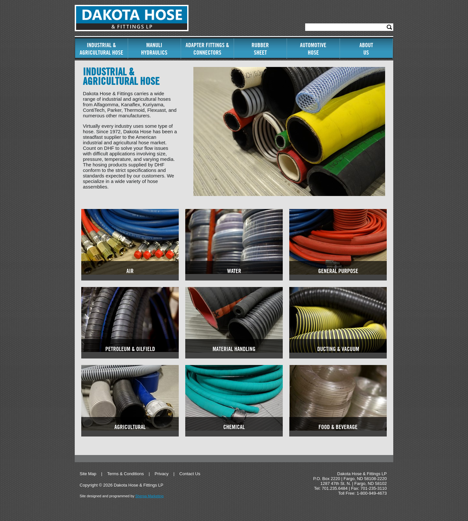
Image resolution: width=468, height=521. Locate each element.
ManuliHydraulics (154, 48)
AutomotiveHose (313, 48)
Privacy (162, 473)
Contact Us (189, 473)
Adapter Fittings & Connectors (207, 48)
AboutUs (366, 48)
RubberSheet (260, 48)
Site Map (88, 473)
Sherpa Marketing (149, 496)
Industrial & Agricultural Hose (101, 48)
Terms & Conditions (125, 473)
